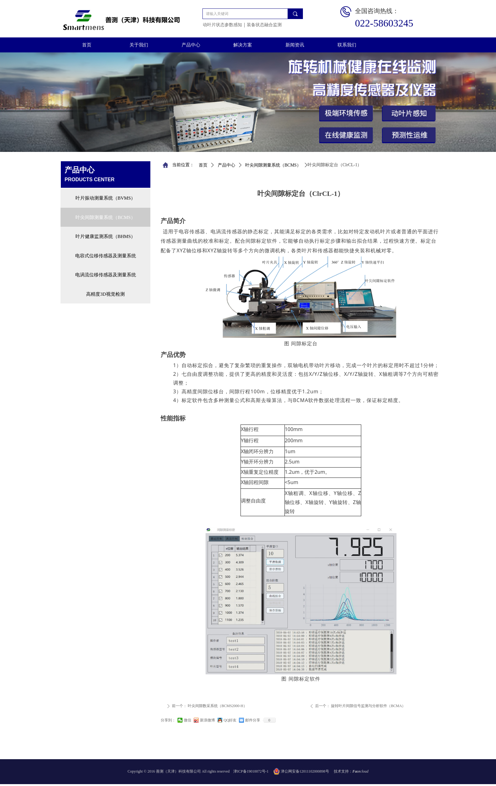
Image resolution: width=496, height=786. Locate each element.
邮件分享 (252, 720)
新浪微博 (207, 720)
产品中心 (226, 165)
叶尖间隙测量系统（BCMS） (273, 165)
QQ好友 (230, 720)
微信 (187, 720)
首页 (203, 165)
